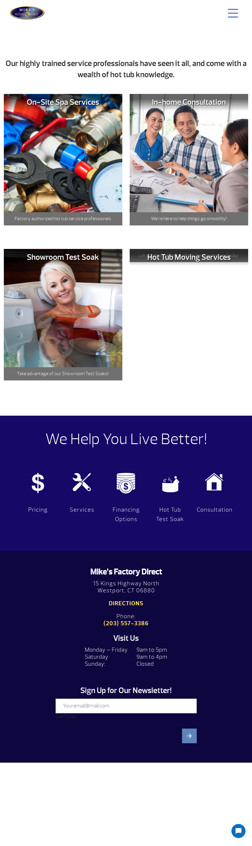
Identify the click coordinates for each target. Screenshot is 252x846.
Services (82, 509)
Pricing (38, 509)
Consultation (215, 509)
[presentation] (100, 782)
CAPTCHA (66, 717)
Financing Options (126, 514)
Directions (126, 603)
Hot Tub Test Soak (170, 514)
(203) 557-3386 (126, 623)
